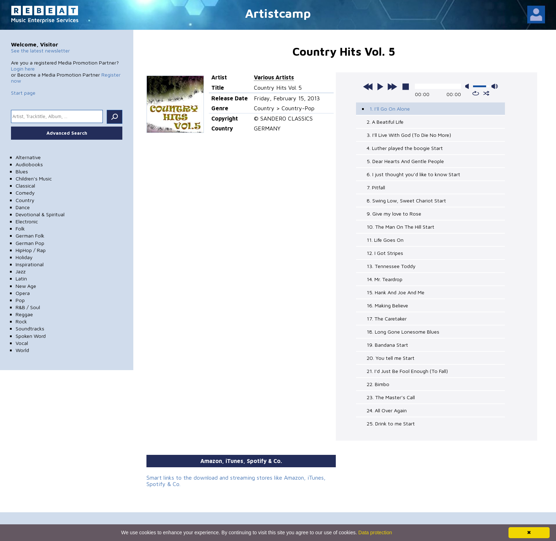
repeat (475, 93)
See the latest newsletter (40, 51)
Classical (25, 186)
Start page (23, 93)
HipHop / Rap (31, 250)
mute (468, 86)
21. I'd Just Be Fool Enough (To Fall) (407, 371)
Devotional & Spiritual (40, 214)
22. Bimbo (378, 384)
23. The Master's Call (391, 397)
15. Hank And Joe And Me (395, 292)
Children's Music (34, 178)
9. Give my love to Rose (394, 214)
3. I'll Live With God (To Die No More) (409, 135)
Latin (21, 278)
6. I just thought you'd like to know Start (413, 174)
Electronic (27, 221)
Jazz (21, 271)
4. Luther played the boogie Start (405, 148)
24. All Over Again (387, 410)
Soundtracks (30, 328)
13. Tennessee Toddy (391, 266)
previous (368, 86)
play (380, 86)
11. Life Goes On (385, 240)
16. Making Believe (387, 305)
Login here (23, 69)
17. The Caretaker (387, 319)
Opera (23, 293)
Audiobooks (29, 164)
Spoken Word (31, 336)
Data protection (375, 532)
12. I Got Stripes (385, 253)
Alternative (28, 157)
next (392, 86)
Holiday (24, 257)
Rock (21, 321)
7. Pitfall (376, 187)
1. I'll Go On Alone (389, 109)
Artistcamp (278, 13)
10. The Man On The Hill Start (400, 227)
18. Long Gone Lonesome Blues (403, 332)
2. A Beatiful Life (385, 122)
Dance (23, 207)
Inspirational (30, 264)
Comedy (25, 193)
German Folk (30, 236)
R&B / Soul (28, 307)
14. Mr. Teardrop (384, 279)
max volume (494, 86)
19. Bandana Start (387, 345)
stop (406, 86)
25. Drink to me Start (391, 423)
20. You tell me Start (391, 358)
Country (25, 200)
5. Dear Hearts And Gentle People (405, 161)
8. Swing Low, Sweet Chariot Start (406, 200)
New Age (26, 286)
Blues (22, 171)
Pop (20, 300)
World (22, 350)
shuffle (486, 93)
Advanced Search (66, 133)
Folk (20, 228)
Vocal (22, 343)
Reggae (24, 314)
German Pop (30, 243)
